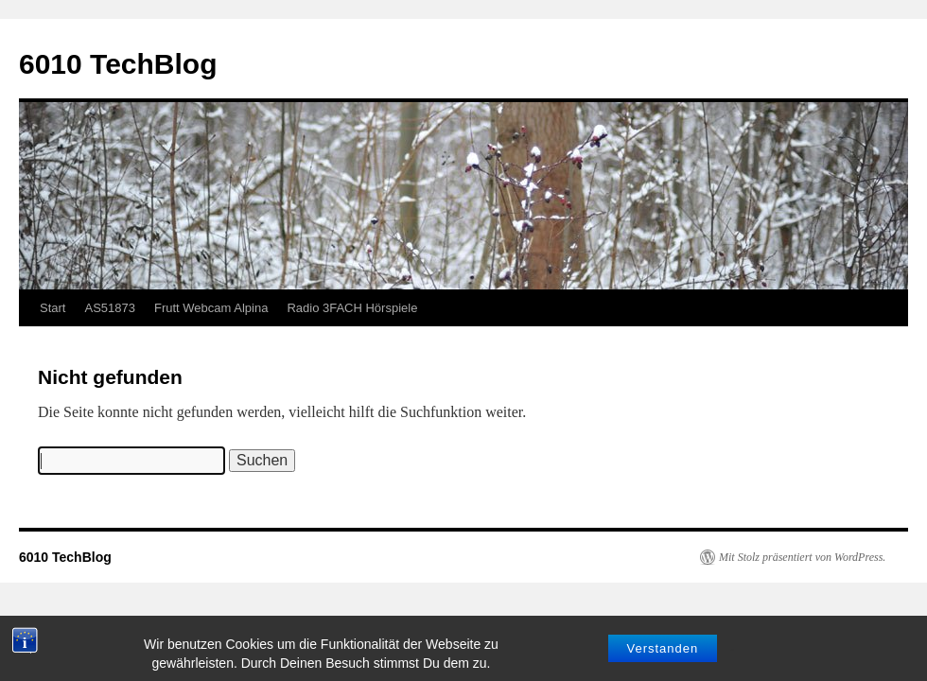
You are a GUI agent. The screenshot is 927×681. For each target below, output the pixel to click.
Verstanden (663, 664)
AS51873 (109, 308)
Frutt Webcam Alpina (211, 308)
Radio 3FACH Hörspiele (352, 308)
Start (52, 308)
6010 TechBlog (118, 63)
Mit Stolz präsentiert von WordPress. (802, 557)
